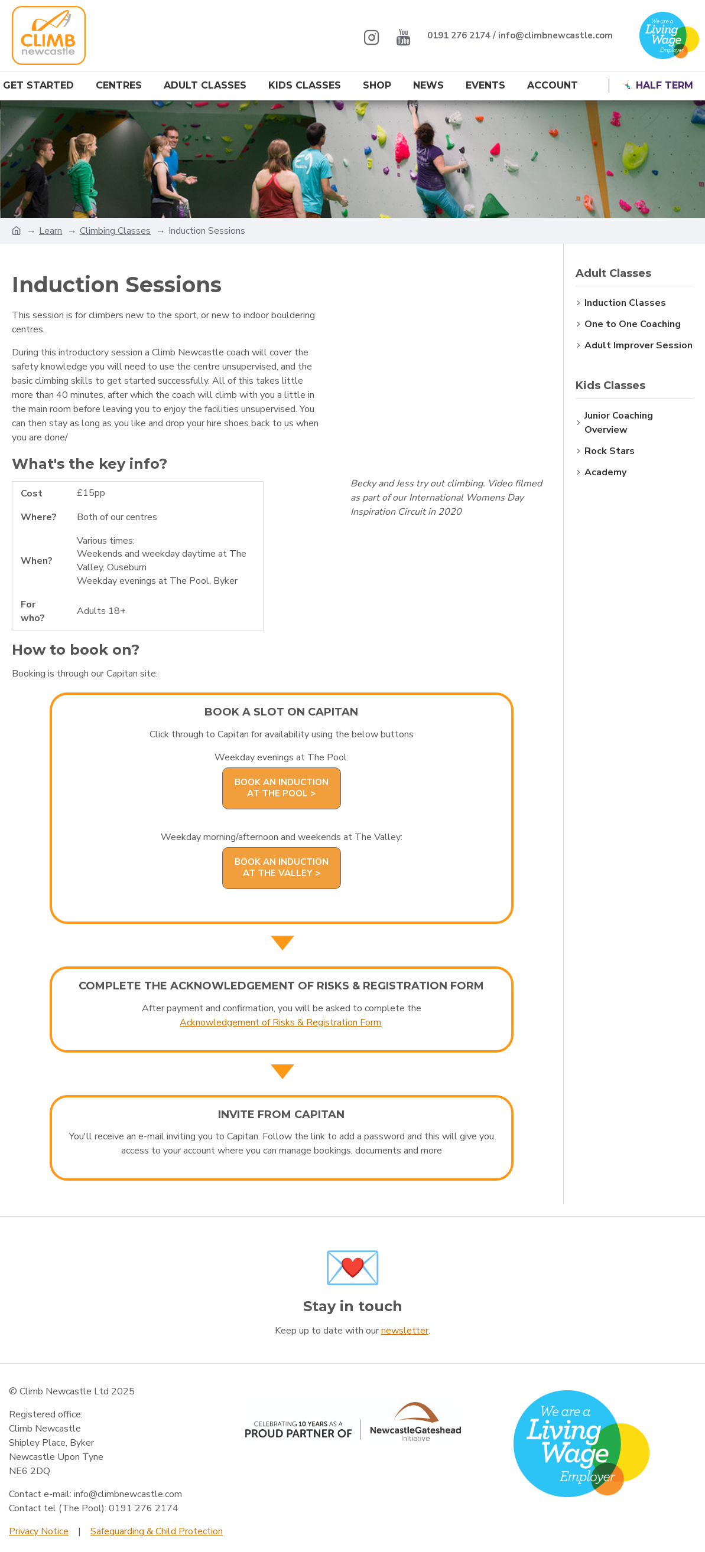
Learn (50, 230)
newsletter (404, 1330)
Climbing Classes (115, 230)
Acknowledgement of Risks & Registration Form (280, 1022)
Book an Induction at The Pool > (282, 788)
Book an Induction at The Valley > (282, 868)
